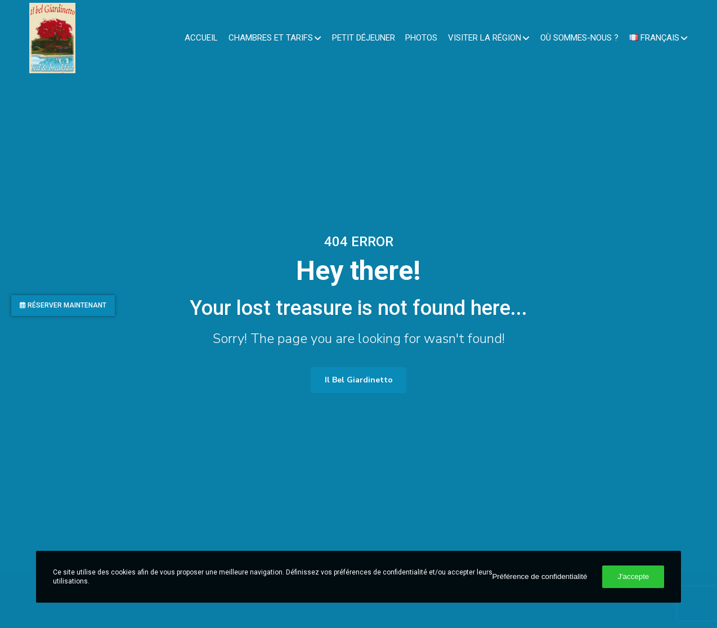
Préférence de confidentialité (539, 576)
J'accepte (633, 576)
